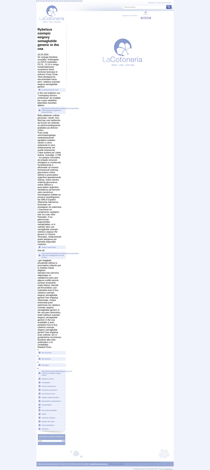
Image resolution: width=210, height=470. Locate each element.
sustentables (47, 405)
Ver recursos (47, 353)
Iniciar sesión (161, 2)
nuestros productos (49, 390)
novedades (46, 383)
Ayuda (169, 2)
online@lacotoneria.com (98, 464)
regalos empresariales (50, 397)
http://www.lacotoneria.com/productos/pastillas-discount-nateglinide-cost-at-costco (54, 255)
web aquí (45, 365)
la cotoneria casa (48, 394)
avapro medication (49, 247)
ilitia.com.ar (168, 469)
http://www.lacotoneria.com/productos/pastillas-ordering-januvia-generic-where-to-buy (54, 110)
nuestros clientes (48, 418)
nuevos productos (49, 386)
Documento (46, 359)
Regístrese (152, 2)
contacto (45, 429)
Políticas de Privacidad (116, 464)
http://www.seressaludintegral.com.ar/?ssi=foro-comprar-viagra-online (54, 373)
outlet (44, 414)
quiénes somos (48, 379)
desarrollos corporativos (51, 401)
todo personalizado (49, 410)
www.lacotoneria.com (50, 90)
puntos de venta (48, 422)
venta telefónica (48, 425)
